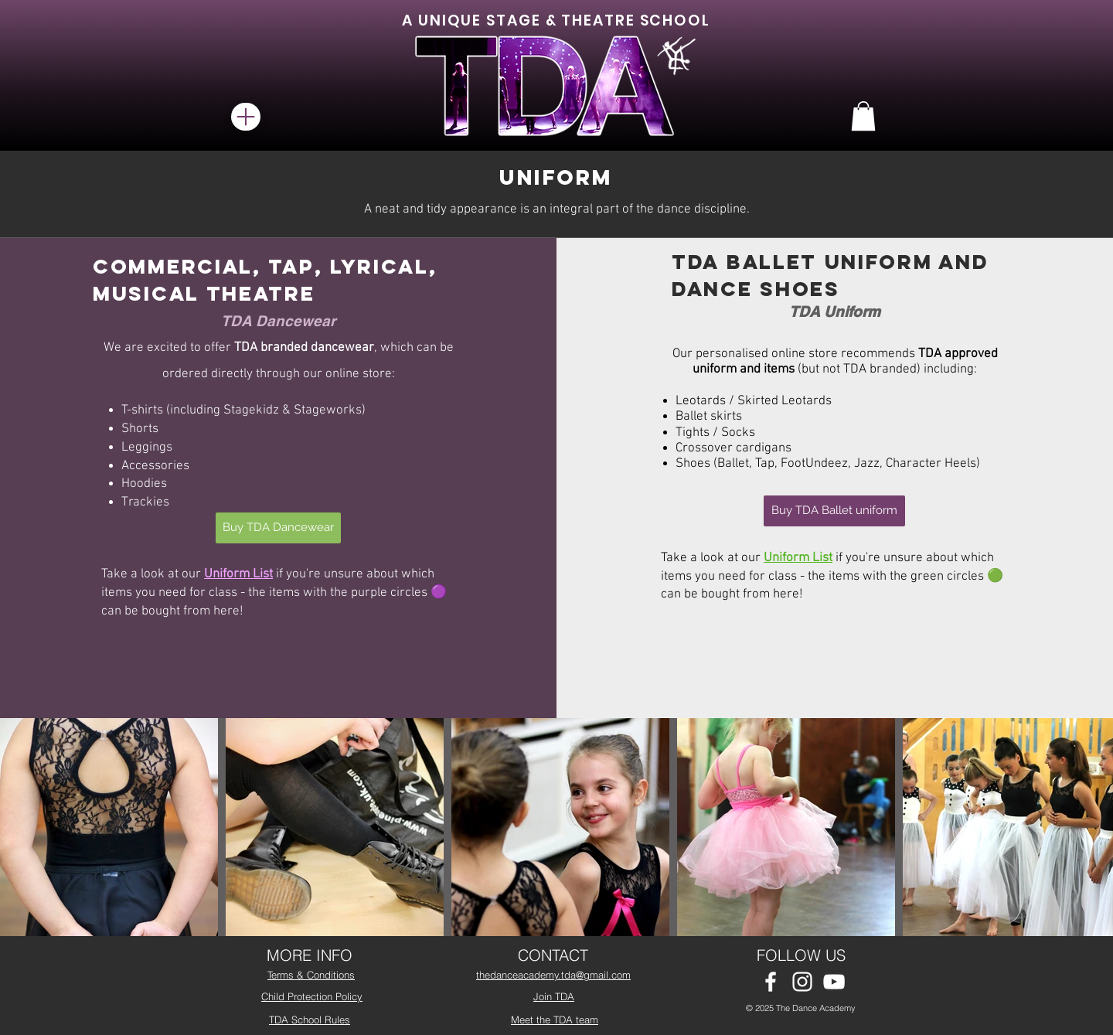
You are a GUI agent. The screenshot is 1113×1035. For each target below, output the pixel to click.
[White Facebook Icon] (770, 982)
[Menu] (245, 117)
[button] (863, 116)
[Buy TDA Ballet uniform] (834, 510)
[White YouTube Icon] (834, 982)
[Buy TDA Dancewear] (278, 527)
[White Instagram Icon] (802, 982)
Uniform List (238, 574)
